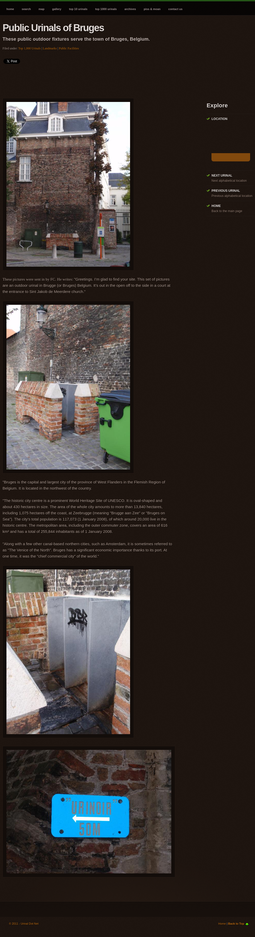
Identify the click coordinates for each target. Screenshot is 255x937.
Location (219, 119)
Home (10, 9)
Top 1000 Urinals (106, 9)
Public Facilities (69, 48)
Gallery (56, 9)
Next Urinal (221, 175)
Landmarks (50, 48)
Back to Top (236, 923)
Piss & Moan (152, 9)
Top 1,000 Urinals (29, 48)
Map (42, 9)
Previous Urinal (225, 191)
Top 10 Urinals (78, 9)
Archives (130, 9)
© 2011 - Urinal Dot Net (24, 923)
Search (26, 9)
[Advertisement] (96, 79)
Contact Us (175, 9)
